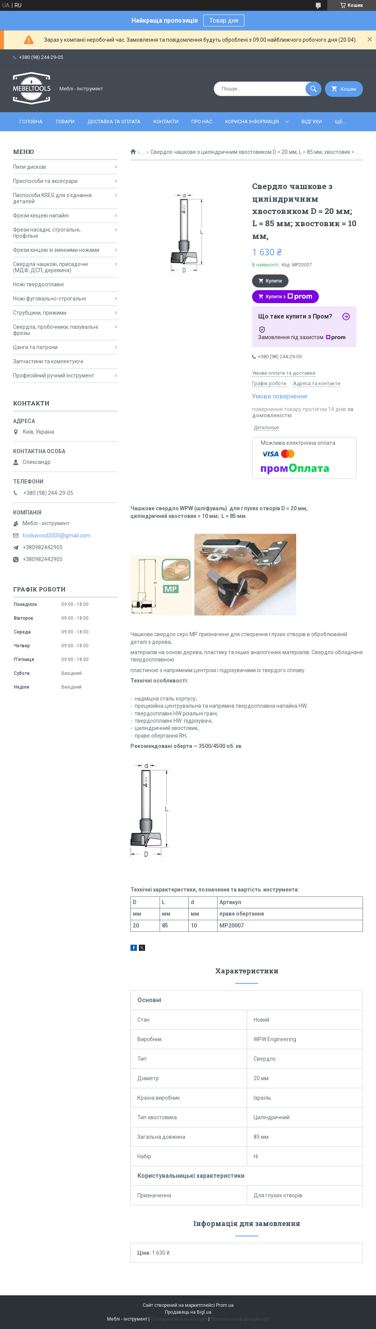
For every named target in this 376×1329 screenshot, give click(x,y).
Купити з (289, 296)
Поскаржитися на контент (179, 1319)
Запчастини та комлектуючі (48, 361)
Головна (31, 121)
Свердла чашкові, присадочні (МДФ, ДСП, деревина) (50, 267)
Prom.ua (225, 1305)
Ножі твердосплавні (38, 284)
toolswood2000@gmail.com (57, 535)
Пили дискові (29, 167)
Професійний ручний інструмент (53, 375)
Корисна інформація (252, 121)
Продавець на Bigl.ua (188, 1312)
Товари (65, 121)
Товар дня (223, 20)
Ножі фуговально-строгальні (49, 299)
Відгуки (312, 121)
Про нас (201, 121)
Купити (274, 281)
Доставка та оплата (113, 121)
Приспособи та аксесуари (45, 181)
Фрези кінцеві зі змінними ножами (56, 250)
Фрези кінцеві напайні (41, 215)
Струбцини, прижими (39, 313)
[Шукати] (313, 89)
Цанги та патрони (35, 347)
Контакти (165, 121)
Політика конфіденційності (240, 1319)
